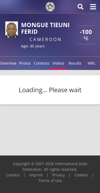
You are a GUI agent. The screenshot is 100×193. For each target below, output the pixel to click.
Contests (41, 63)
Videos (58, 63)
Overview (8, 63)
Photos (25, 63)
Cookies (81, 174)
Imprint (36, 174)
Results (75, 63)
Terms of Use (50, 180)
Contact (13, 174)
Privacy (58, 174)
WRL (91, 63)
